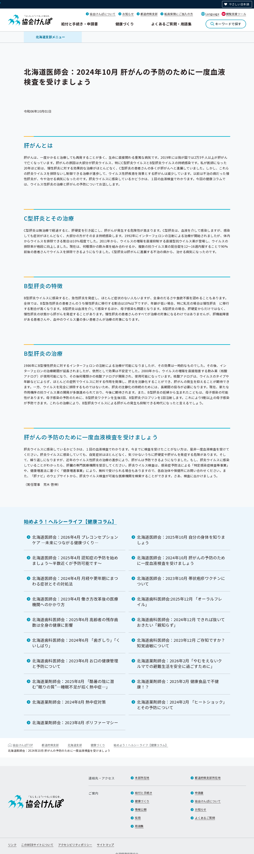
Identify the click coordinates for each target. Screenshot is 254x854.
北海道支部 (75, 745)
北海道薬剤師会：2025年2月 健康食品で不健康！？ (178, 684)
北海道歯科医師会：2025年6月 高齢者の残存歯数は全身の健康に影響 (75, 622)
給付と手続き (143, 793)
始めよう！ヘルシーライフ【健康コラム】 (70, 521)
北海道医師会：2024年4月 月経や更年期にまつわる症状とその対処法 (75, 581)
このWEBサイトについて (37, 845)
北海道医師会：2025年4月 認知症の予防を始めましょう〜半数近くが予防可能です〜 (75, 560)
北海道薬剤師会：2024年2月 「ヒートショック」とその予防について (181, 704)
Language (212, 14)
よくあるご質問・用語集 (171, 23)
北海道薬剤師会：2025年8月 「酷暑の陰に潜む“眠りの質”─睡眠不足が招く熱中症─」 (73, 684)
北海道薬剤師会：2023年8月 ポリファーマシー (75, 722)
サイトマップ (105, 845)
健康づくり (124, 23)
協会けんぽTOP (23, 745)
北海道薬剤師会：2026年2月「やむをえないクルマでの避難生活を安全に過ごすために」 (179, 663)
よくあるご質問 (205, 818)
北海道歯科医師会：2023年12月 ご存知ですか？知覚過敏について (181, 642)
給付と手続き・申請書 (79, 23)
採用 (138, 818)
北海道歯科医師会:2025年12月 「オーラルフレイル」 (179, 601)
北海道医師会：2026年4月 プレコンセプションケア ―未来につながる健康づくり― (75, 539)
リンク (12, 845)
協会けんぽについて (102, 14)
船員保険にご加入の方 (178, 14)
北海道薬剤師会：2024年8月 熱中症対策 (69, 702)
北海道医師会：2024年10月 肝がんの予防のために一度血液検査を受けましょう (181, 560)
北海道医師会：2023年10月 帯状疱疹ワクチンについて (181, 581)
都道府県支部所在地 (208, 778)
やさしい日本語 (239, 4)
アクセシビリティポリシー (75, 845)
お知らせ (128, 14)
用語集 (139, 826)
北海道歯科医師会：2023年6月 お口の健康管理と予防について (75, 663)
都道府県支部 (149, 14)
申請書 (199, 793)
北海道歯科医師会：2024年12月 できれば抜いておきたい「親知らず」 (181, 622)
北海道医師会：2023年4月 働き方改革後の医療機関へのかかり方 (75, 601)
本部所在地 (142, 778)
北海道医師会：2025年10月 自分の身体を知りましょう (181, 539)
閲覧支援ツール (236, 14)
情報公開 (140, 809)
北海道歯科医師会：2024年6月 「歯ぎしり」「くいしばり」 (76, 642)
